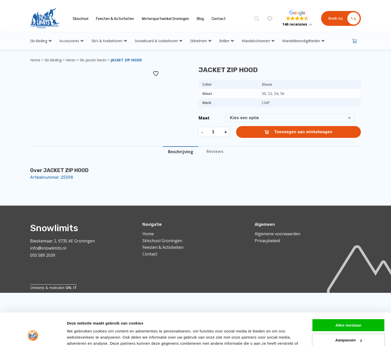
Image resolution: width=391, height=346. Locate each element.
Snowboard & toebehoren (158, 40)
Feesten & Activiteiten (115, 19)
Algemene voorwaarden (277, 234)
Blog (200, 19)
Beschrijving (180, 151)
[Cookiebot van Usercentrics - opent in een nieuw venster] (33, 316)
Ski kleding (41, 40)
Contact (219, 19)
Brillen (226, 40)
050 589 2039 (42, 255)
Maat (204, 118)
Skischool (80, 19)
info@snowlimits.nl (48, 248)
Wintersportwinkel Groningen (165, 19)
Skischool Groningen (162, 240)
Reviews (214, 151)
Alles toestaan (348, 277)
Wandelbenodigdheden (303, 40)
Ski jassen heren (93, 60)
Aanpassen (348, 293)
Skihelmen (201, 40)
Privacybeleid (267, 240)
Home (35, 60)
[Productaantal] (213, 132)
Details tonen (79, 316)
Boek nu (344, 18)
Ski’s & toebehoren (109, 40)
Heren (71, 60)
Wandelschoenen (258, 40)
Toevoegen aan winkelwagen (298, 132)
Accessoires (71, 40)
